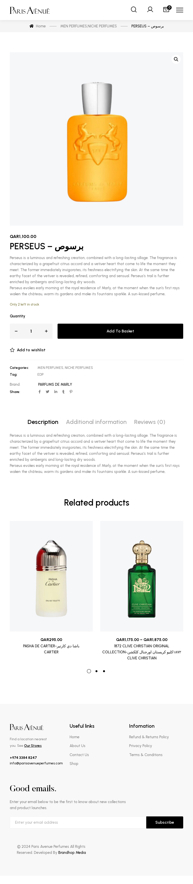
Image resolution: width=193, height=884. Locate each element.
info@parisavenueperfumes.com (36, 763)
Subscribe (164, 822)
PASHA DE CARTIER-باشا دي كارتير (51, 646)
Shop (74, 763)
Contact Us (79, 755)
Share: (15, 392)
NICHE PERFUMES (79, 368)
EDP (40, 374)
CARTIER (51, 652)
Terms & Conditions (146, 755)
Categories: (19, 368)
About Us (77, 746)
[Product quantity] (31, 331)
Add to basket (120, 331)
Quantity (17, 316)
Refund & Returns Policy (149, 737)
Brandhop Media (72, 852)
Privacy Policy (140, 746)
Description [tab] (43, 421)
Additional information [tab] (96, 421)
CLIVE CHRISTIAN (142, 658)
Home (74, 737)
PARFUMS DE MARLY (55, 384)
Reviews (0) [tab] (149, 421)
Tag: (13, 374)
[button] (176, 59)
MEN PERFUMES (50, 368)
